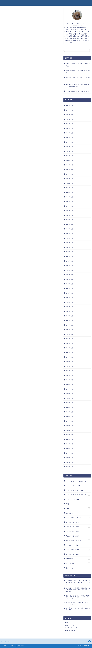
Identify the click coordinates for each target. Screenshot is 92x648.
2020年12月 (70, 380)
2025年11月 (70, 110)
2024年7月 (69, 183)
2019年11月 (70, 439)
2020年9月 (69, 394)
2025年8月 (69, 124)
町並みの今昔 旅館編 (78, 536)
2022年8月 (69, 288)
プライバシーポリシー (9, 646)
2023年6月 (69, 243)
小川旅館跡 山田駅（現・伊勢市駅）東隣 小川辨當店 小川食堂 (78, 581)
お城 (78, 504)
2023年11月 (70, 220)
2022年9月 (69, 284)
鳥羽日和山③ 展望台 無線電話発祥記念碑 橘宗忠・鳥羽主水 (78, 596)
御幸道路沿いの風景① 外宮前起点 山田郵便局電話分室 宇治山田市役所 (78, 589)
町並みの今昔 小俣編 (78, 531)
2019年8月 (69, 453)
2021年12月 (70, 325)
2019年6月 (69, 462)
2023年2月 (69, 261)
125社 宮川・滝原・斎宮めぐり (78, 495)
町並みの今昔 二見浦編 (78, 518)
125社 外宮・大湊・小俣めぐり (78, 490)
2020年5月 (69, 412)
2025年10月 (70, 115)
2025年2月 (69, 151)
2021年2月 (69, 371)
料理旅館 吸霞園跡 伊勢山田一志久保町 (78, 78)
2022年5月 (69, 302)
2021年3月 (69, 366)
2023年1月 (69, 265)
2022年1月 (69, 320)
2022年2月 (69, 316)
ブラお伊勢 (46, 3)
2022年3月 (69, 311)
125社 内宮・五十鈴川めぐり (78, 485)
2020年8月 (69, 398)
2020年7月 (69, 403)
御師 (78, 508)
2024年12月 (70, 160)
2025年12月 (70, 105)
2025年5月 (69, 137)
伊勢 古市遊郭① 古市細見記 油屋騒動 (78, 72)
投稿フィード (69, 625)
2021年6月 (69, 352)
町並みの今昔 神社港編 (78, 540)
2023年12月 (70, 215)
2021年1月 (69, 375)
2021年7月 (69, 348)
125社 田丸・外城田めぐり (78, 499)
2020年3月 (69, 421)
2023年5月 (69, 247)
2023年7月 (69, 238)
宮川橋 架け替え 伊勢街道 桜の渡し (78, 602)
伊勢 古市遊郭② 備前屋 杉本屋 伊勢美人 (78, 65)
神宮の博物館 (78, 563)
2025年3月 (69, 147)
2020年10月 (70, 389)
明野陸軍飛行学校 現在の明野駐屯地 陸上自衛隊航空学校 (78, 85)
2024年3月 (69, 201)
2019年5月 (69, 467)
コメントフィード (71, 628)
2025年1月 (69, 156)
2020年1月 (69, 430)
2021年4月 (69, 362)
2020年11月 (70, 384)
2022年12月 (70, 270)
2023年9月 (69, 229)
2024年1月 (69, 211)
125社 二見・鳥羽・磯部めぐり (78, 481)
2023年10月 (70, 224)
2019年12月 (70, 435)
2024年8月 (69, 179)
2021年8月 (69, 343)
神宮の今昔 (78, 559)
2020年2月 (69, 426)
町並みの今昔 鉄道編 (78, 550)
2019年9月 (69, 448)
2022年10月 (70, 279)
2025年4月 (69, 142)
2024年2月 (69, 206)
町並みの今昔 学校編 (78, 527)
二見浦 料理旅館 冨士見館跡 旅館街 (78, 91)
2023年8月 (69, 233)
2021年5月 (69, 357)
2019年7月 (69, 458)
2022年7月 (69, 293)
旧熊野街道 (78, 513)
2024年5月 (69, 192)
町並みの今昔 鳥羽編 (78, 554)
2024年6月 (69, 188)
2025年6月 (69, 133)
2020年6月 (69, 407)
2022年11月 (70, 275)
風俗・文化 (78, 568)
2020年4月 (69, 416)
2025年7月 (69, 128)
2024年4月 (69, 197)
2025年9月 (69, 119)
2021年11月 (70, 329)
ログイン (68, 623)
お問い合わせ (21, 646)
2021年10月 (70, 334)
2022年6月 (69, 297)
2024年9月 (69, 174)
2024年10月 (70, 169)
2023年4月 (69, 252)
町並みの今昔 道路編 (78, 545)
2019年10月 (70, 444)
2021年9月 (69, 339)
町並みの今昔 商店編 (78, 522)
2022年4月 (69, 307)
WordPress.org (70, 630)
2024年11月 (70, 165)
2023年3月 (69, 256)
